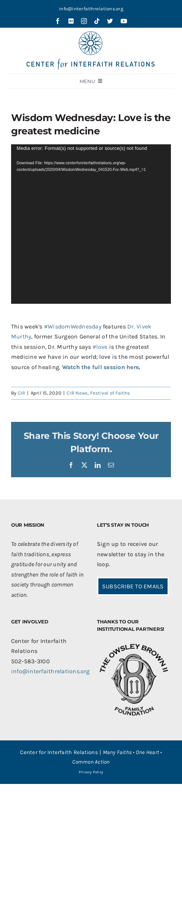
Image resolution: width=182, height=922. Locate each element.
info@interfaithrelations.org (91, 8)
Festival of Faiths (110, 393)
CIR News (77, 393)
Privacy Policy (91, 772)
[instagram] (84, 21)
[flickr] (71, 21)
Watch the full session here (100, 367)
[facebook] (58, 21)
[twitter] (110, 21)
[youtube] (124, 21)
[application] (91, 224)
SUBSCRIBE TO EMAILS (133, 586)
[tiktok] (97, 21)
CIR (22, 393)
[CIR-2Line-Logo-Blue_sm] (91, 34)
